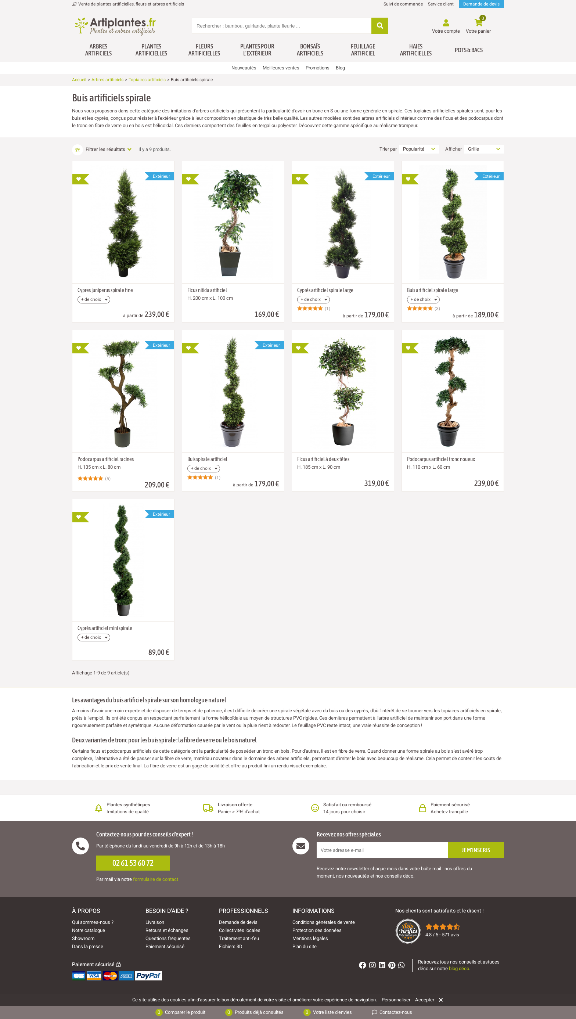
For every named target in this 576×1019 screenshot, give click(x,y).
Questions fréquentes (168, 938)
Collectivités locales (239, 930)
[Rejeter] (439, 1000)
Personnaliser (396, 1000)
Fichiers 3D (230, 946)
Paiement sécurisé (164, 946)
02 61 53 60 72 (133, 863)
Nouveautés (243, 67)
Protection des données (317, 930)
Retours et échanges (166, 930)
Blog (340, 67)
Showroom (83, 938)
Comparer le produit (180, 1012)
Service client (441, 4)
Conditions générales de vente (323, 922)
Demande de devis (481, 4)
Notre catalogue (88, 930)
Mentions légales (310, 938)
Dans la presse (87, 946)
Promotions (318, 67)
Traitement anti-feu (239, 938)
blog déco (459, 968)
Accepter (424, 1000)
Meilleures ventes (281, 67)
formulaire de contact (155, 879)
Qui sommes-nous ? (93, 922)
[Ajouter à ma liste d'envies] (80, 179)
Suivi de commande (403, 4)
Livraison (154, 922)
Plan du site (304, 946)
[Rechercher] (379, 26)
